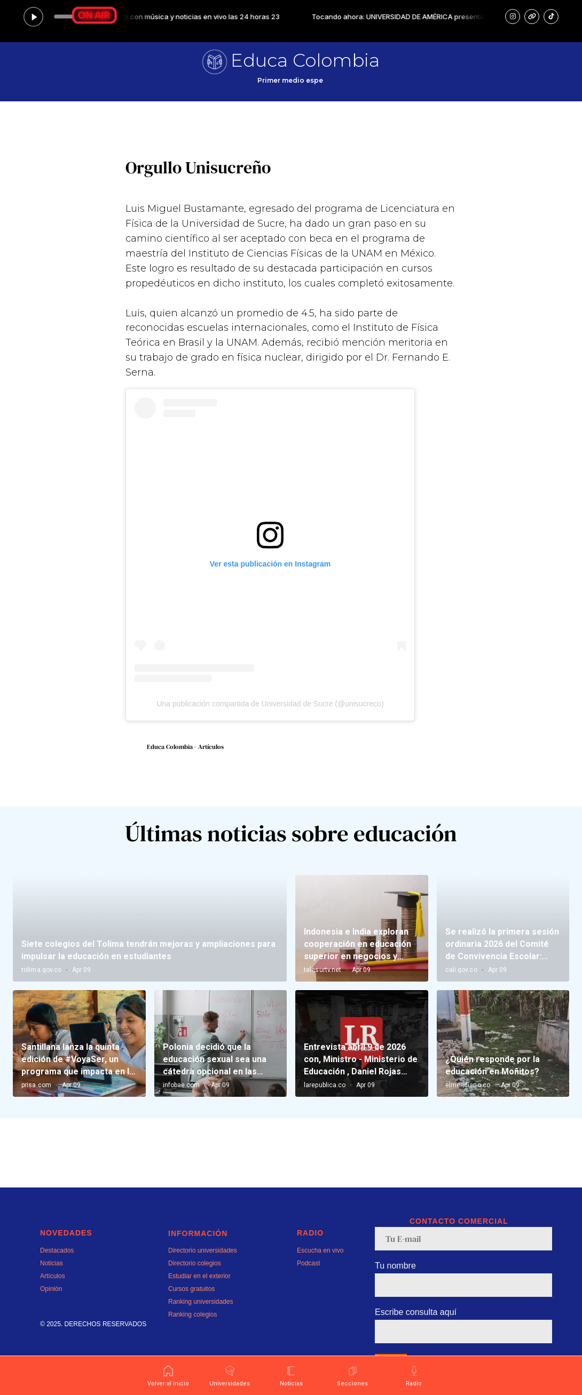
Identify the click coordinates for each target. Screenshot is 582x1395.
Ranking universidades (200, 1301)
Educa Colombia (305, 60)
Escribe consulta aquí (416, 1312)
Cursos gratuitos (191, 1289)
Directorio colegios (194, 1263)
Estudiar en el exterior (199, 1276)
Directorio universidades (202, 1250)
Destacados (57, 1250)
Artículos (52, 1276)
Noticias (51, 1263)
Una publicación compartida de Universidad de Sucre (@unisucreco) (269, 703)
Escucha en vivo (320, 1250)
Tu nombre (395, 1265)
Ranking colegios (192, 1314)
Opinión (51, 1289)
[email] (463, 1238)
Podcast (308, 1263)
